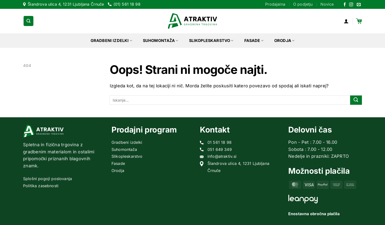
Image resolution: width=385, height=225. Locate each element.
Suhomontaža (160, 40)
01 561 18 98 (219, 142)
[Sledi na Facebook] (345, 5)
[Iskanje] (28, 21)
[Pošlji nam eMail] (359, 5)
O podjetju (303, 4)
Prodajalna (275, 4)
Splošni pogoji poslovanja (47, 178)
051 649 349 (219, 149)
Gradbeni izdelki (111, 40)
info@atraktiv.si (222, 156)
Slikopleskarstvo (211, 40)
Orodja (284, 40)
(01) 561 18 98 (126, 4)
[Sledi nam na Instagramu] (351, 5)
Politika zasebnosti (40, 185)
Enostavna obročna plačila (314, 213)
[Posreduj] (356, 100)
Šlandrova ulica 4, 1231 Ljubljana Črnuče (66, 4)
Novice (327, 4)
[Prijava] (346, 21)
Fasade (253, 40)
